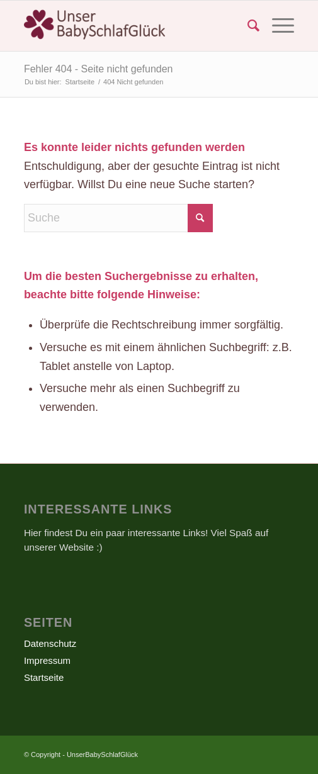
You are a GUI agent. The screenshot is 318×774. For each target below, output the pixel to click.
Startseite (44, 677)
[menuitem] (247, 26)
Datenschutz (50, 643)
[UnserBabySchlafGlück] (132, 26)
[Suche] (247, 26)
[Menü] (276, 26)
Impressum (47, 660)
